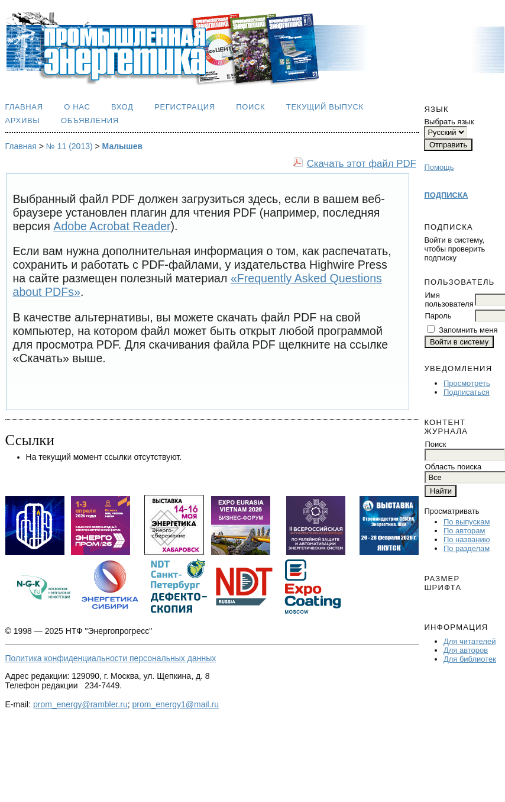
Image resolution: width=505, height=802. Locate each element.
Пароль (438, 315)
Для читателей (470, 641)
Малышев (122, 146)
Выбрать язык (449, 121)
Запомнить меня (468, 330)
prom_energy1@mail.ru (175, 704)
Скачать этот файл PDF (361, 163)
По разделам (467, 548)
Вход (122, 106)
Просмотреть (467, 383)
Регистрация (184, 106)
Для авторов (466, 650)
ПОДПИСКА (446, 195)
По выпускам (467, 521)
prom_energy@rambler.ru (80, 704)
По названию (467, 539)
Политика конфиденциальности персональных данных (110, 658)
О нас (77, 106)
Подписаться (467, 392)
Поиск (250, 106)
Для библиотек (470, 659)
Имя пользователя (449, 299)
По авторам (464, 530)
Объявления (90, 120)
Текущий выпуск (325, 106)
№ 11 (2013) (69, 146)
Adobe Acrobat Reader (111, 226)
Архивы (22, 120)
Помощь (439, 167)
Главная (24, 106)
